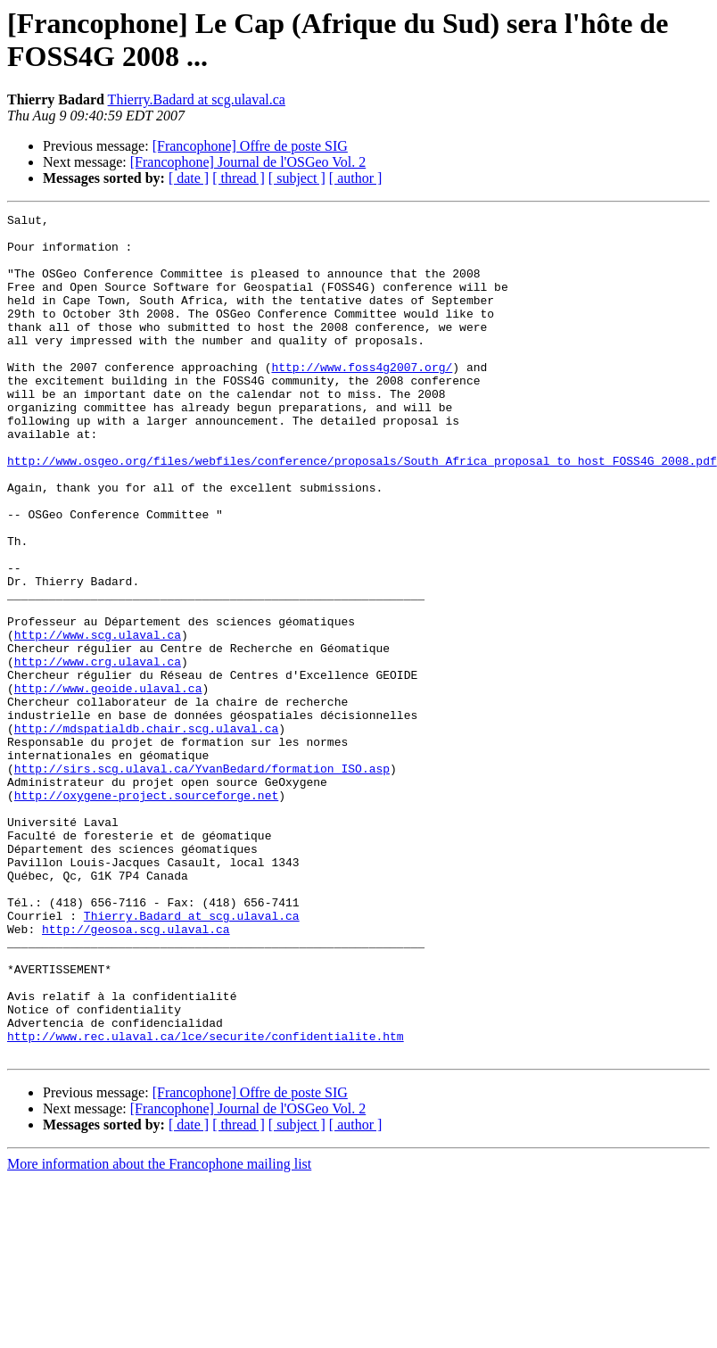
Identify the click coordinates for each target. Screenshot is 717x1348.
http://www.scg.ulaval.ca (97, 720)
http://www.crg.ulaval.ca (97, 752)
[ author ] (356, 178)
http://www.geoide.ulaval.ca (108, 784)
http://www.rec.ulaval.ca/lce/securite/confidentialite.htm (205, 1202)
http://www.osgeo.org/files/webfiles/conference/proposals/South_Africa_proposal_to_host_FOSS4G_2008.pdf (362, 511)
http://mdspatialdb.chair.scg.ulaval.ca (146, 832)
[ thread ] (238, 178)
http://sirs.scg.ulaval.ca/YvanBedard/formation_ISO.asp (202, 880)
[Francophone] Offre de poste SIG (250, 145)
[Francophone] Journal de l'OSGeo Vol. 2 (248, 162)
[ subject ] (297, 178)
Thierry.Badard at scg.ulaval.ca (196, 99)
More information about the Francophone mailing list (159, 1332)
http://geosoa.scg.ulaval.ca (136, 1073)
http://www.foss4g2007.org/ (361, 399)
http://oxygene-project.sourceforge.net (146, 913)
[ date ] (189, 178)
